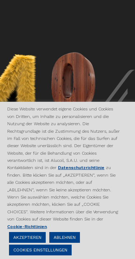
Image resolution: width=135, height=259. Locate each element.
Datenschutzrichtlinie (81, 167)
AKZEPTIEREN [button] (27, 237)
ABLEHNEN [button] (65, 237)
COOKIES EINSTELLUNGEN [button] (40, 250)
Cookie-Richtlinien (27, 226)
